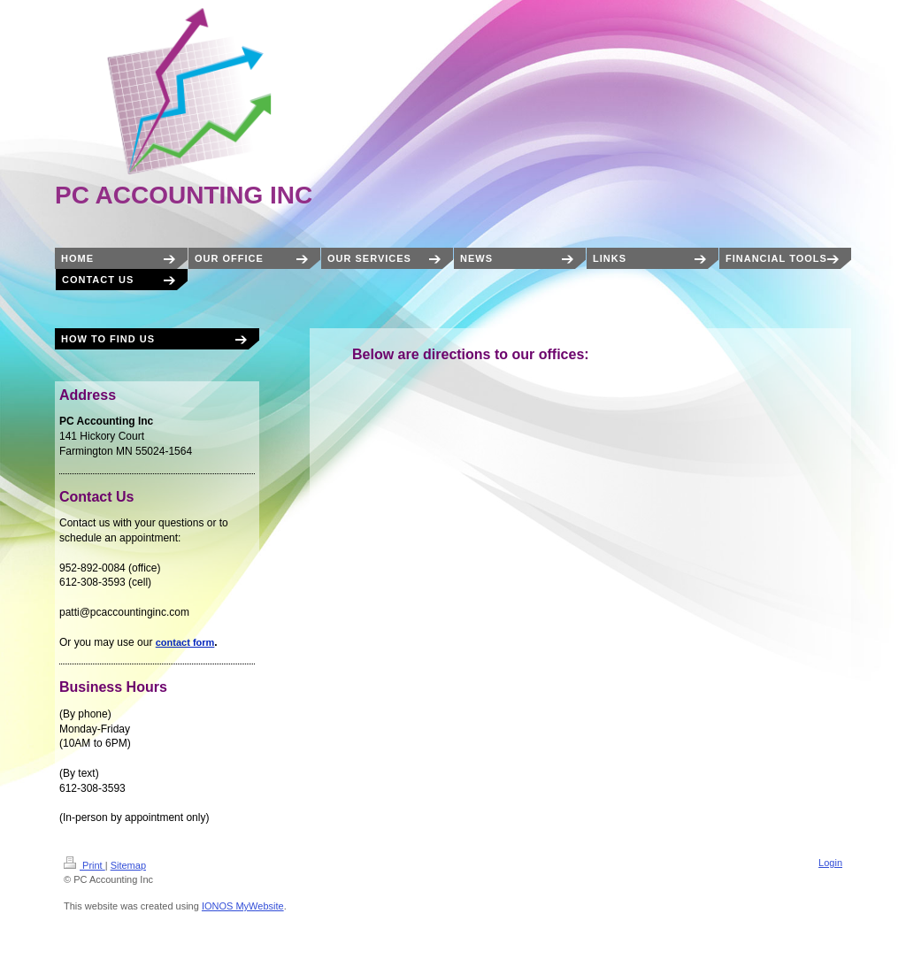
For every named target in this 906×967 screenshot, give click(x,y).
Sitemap (128, 865)
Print (84, 865)
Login (830, 862)
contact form (185, 642)
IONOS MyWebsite (243, 906)
